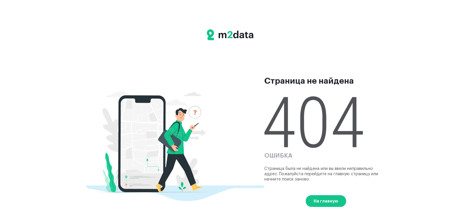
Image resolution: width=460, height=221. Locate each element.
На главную (326, 201)
